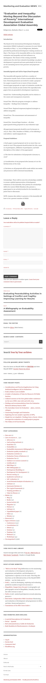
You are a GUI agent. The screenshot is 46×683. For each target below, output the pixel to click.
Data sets (8, 435)
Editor (12, 327)
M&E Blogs (10, 465)
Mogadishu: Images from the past (16, 587)
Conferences (11, 523)
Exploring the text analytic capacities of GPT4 (20, 415)
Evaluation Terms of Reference (17, 456)
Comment (7, 226)
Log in (7, 639)
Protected (8, 518)
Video (9, 514)
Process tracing (12, 474)
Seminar (9, 530)
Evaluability (10, 447)
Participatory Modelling (14, 470)
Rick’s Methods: (9, 666)
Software (10, 484)
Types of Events (28, 208)
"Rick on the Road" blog (13, 568)
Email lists (10, 444)
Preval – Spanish (10, 621)
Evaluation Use (12, 458)
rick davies (9, 208)
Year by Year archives (21, 352)
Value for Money (12, 493)
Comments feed (10, 644)
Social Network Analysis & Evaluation (19, 481)
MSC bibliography (12, 467)
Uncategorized (10, 539)
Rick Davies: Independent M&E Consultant (19, 598)
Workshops (10, 537)
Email (6, 259)
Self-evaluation (12, 479)
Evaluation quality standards (16, 451)
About (6, 658)
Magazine (10, 504)
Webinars (10, 534)
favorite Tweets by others (21, 369)
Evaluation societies (13, 454)
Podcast (9, 507)
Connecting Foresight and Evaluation (17, 412)
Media (7, 495)
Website (6, 267)
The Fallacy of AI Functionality (15, 422)
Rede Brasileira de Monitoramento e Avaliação (20, 626)
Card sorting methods (14, 442)
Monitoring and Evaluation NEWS (20, 6)
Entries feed (9, 642)
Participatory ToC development (17, 472)
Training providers (13, 491)
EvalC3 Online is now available (15, 392)
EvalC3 (7, 582)
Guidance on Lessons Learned (16, 461)
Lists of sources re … (11, 437)
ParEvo (7, 594)
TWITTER (30, 366)
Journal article (11, 502)
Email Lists (7, 670)
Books (9, 500)
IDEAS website (8, 34)
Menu (40, 6)
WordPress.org (10, 646)
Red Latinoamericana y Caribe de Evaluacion (19, 624)
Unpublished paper (13, 511)
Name (6, 251)
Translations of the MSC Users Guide (17, 605)
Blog (8, 497)
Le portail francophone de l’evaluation (17, 619)
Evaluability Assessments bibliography (19, 449)
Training (9, 532)
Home (6, 654)
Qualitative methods (13, 477)
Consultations (11, 525)
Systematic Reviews (13, 486)
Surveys (6, 674)
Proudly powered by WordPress (31, 680)
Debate (9, 527)
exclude (36, 208)
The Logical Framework (14, 488)
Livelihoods (10, 463)
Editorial (6, 662)
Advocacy (10, 440)
